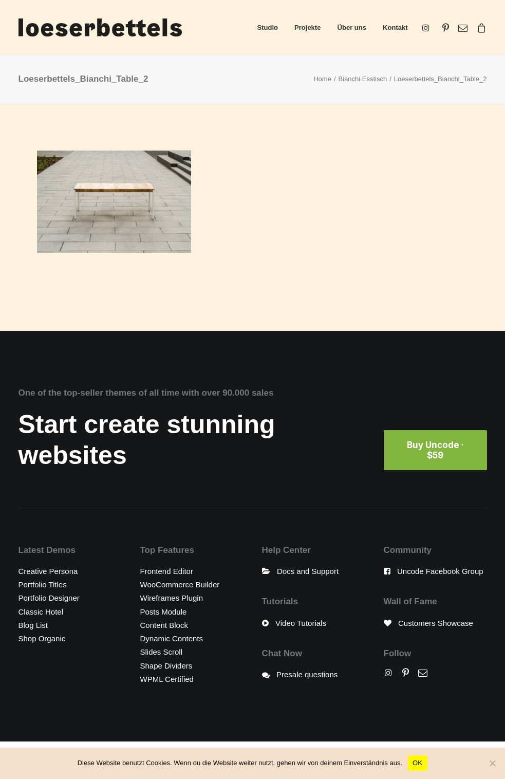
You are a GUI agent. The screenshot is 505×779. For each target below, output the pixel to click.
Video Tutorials (300, 623)
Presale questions (307, 674)
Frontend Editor (166, 571)
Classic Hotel (41, 611)
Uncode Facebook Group (440, 571)
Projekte (307, 27)
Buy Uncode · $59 (436, 450)
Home (322, 79)
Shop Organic (42, 638)
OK (417, 763)
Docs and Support (308, 571)
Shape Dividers (166, 665)
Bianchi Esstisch (363, 79)
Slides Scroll (161, 651)
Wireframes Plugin (171, 597)
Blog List (33, 625)
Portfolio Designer (49, 597)
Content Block (164, 625)
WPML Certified (167, 679)
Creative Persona (48, 571)
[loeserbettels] (100, 27)
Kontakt (395, 27)
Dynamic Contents (171, 638)
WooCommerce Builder (180, 584)
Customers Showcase (435, 623)
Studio (267, 27)
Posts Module (163, 611)
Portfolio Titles (42, 584)
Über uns (352, 27)
